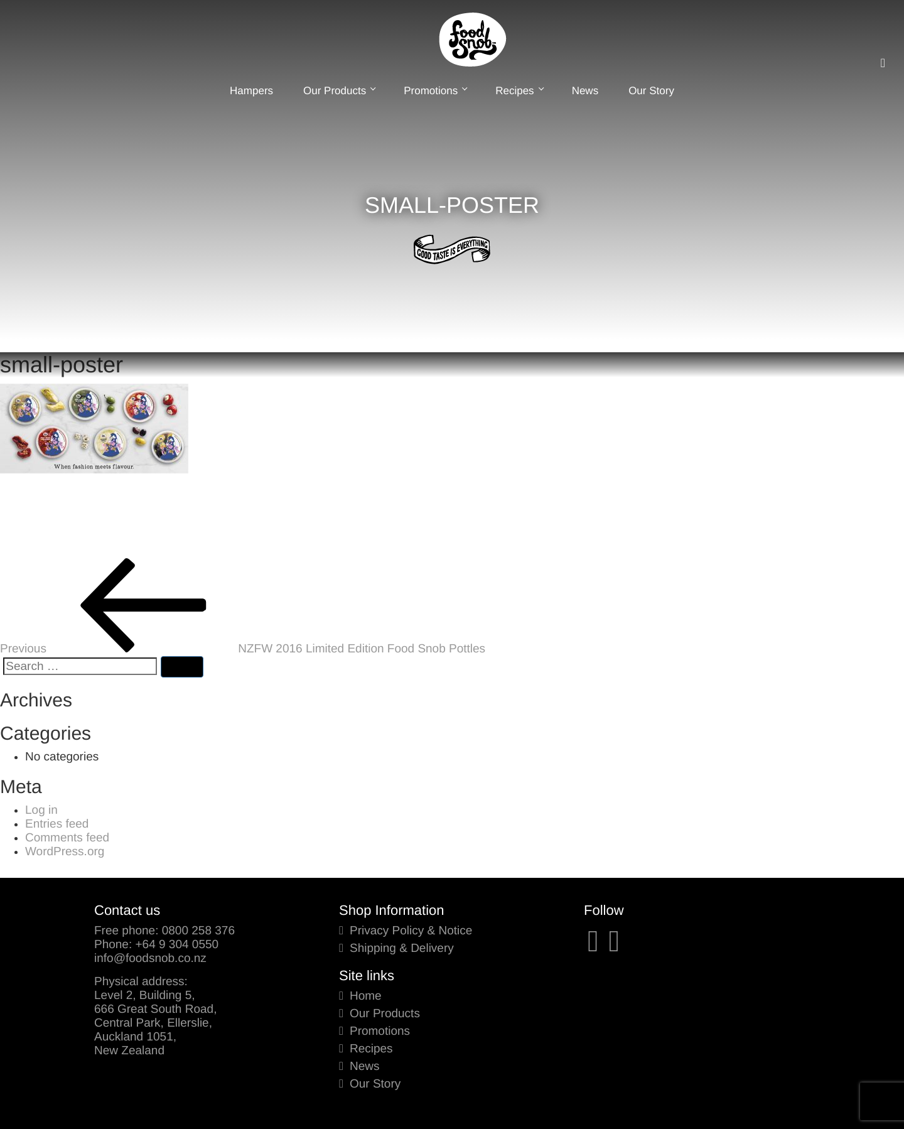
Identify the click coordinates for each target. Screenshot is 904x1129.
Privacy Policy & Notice (411, 930)
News (585, 91)
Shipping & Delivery (402, 948)
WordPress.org (64, 851)
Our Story (651, 91)
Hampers (251, 91)
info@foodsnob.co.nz (150, 958)
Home (366, 996)
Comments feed (67, 838)
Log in (41, 810)
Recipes (518, 91)
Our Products (338, 91)
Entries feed (57, 824)
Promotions (434, 91)
